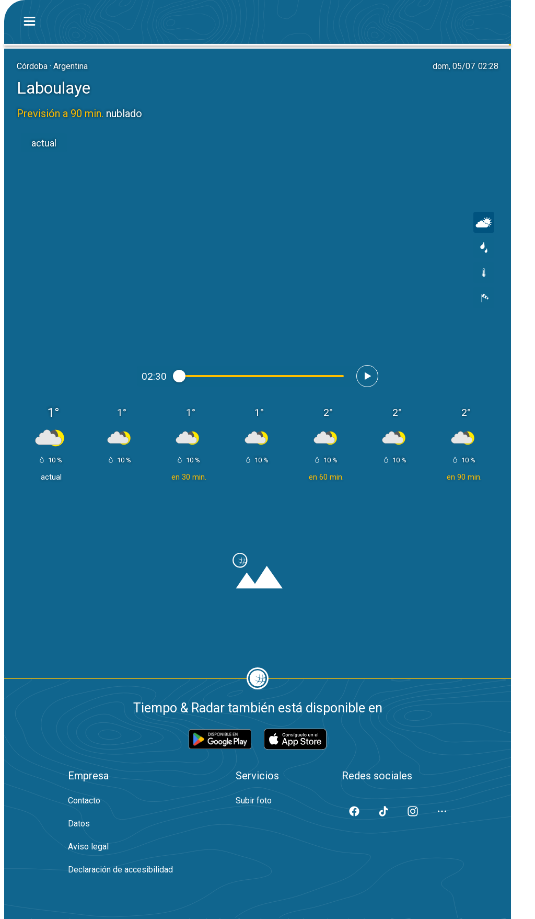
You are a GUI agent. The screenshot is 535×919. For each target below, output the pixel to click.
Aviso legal (88, 847)
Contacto (84, 800)
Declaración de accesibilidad (120, 870)
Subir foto (254, 800)
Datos (79, 824)
